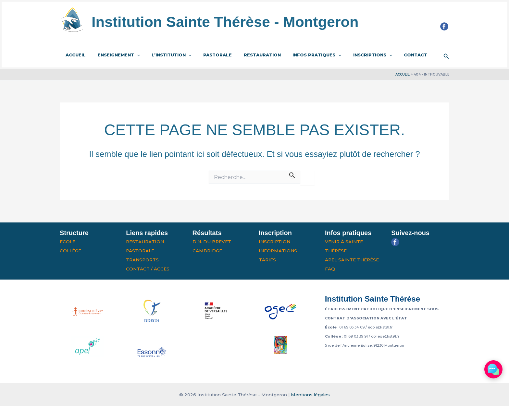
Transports (142, 259)
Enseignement (114, 55)
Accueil (74, 54)
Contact (390, 54)
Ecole (67, 241)
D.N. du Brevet (211, 241)
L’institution (163, 55)
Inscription (274, 241)
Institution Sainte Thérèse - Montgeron (225, 22)
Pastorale (206, 54)
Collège (70, 250)
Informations (278, 250)
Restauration (247, 54)
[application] (132, 55)
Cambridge (207, 250)
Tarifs (267, 259)
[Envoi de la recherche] (292, 174)
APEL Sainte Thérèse (352, 259)
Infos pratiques (298, 55)
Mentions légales (310, 394)
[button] (446, 55)
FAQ (330, 268)
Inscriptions (350, 55)
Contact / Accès (147, 268)
